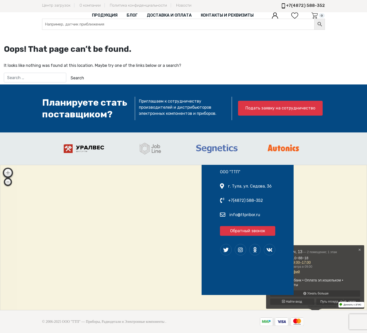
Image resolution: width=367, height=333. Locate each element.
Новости (183, 5)
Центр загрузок (56, 5)
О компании (90, 5)
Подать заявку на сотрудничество (280, 108)
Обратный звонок (247, 230)
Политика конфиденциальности (138, 5)
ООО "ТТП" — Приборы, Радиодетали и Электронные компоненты (113, 322)
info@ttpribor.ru (244, 214)
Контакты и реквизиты (227, 15)
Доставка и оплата (169, 15)
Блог (132, 15)
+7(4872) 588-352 (305, 5)
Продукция (104, 15)
